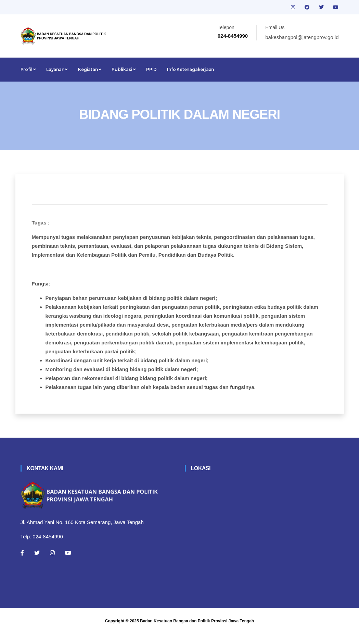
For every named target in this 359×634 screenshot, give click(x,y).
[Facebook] (22, 553)
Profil (28, 69)
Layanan (57, 69)
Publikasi (124, 69)
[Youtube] (68, 553)
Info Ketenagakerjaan (190, 69)
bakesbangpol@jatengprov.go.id (301, 37)
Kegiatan (89, 69)
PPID (151, 69)
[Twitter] (37, 553)
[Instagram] (52, 553)
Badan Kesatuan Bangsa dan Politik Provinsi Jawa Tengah (197, 621)
